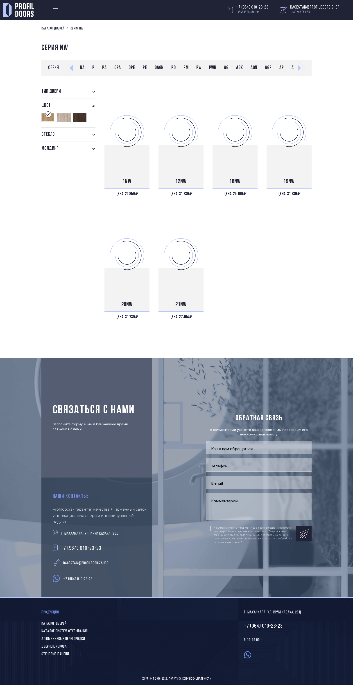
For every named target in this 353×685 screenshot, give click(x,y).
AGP (268, 67)
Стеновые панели (55, 654)
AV (294, 67)
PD (173, 67)
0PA (117, 67)
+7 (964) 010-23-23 (252, 7)
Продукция (50, 612)
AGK (239, 67)
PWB (213, 67)
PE (145, 67)
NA (82, 67)
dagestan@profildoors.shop (314, 7)
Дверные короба (54, 646)
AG (226, 67)
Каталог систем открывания (64, 631)
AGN (254, 67)
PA (104, 67)
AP (281, 67)
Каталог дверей (52, 28)
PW (198, 67)
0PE (132, 67)
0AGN (159, 67)
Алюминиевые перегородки (63, 639)
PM (186, 67)
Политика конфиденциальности (190, 678)
